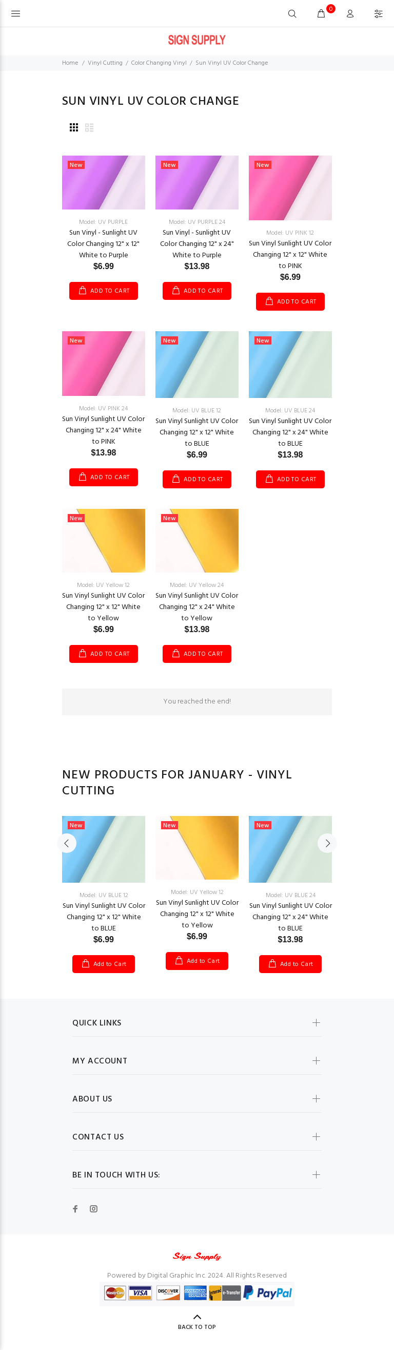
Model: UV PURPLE (103, 222)
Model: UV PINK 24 (103, 409)
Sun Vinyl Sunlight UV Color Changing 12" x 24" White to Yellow (196, 607)
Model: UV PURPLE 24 (197, 222)
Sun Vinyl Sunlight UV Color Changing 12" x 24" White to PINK (103, 430)
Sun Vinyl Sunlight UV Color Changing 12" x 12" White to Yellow (103, 607)
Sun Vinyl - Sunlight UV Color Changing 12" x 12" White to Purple (103, 244)
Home (70, 63)
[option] (103, 884)
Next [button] (327, 843)
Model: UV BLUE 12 (196, 411)
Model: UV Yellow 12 (103, 585)
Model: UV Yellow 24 (197, 585)
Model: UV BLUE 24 (290, 411)
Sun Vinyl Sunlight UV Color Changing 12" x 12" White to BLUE (196, 432)
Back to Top (197, 1327)
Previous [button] (66, 843)
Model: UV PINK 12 (290, 233)
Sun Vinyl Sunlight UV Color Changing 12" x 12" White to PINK (290, 255)
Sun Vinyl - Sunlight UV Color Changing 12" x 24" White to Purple (197, 244)
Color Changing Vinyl (159, 63)
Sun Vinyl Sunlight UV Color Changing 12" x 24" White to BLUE (290, 432)
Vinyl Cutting (105, 63)
